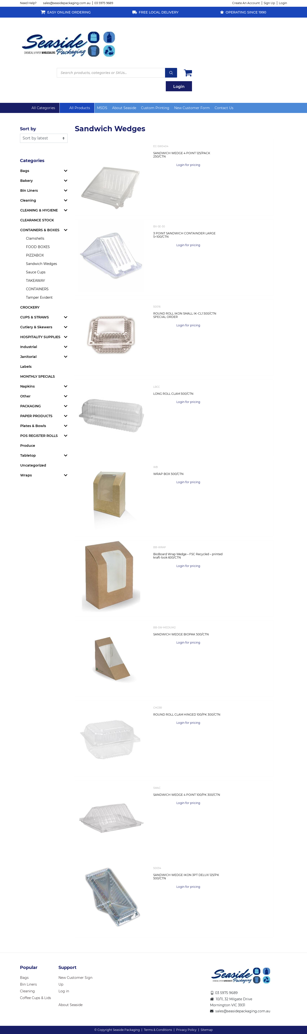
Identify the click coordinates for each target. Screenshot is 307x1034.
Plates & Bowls (33, 426)
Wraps (26, 475)
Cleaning (28, 200)
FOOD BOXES (38, 247)
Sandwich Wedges (41, 264)
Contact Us (224, 108)
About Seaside (124, 108)
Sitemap (207, 1030)
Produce (27, 445)
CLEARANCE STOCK (37, 220)
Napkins (27, 386)
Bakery (26, 180)
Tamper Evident (39, 297)
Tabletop (28, 455)
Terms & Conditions (158, 1030)
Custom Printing (155, 108)
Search (171, 73)
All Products (79, 108)
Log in (63, 991)
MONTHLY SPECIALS (37, 376)
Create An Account (246, 3)
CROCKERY (29, 307)
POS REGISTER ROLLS (39, 436)
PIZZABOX (35, 255)
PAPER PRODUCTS (36, 416)
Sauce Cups (35, 272)
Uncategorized (33, 465)
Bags (24, 171)
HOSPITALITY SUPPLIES (40, 337)
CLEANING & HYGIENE (39, 210)
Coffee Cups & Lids (35, 998)
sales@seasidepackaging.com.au (66, 3)
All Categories (43, 108)
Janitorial (28, 357)
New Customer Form (192, 108)
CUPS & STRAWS (34, 317)
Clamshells (35, 238)
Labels (26, 366)
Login (283, 3)
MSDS (102, 108)
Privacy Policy (186, 1030)
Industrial (28, 347)
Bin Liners (29, 190)
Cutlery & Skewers (36, 327)
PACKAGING (30, 406)
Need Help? (28, 3)
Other (25, 396)
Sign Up (269, 3)
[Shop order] (44, 138)
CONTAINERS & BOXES (39, 230)
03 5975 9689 (103, 3)
